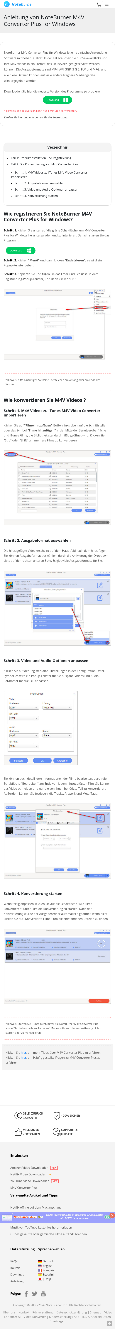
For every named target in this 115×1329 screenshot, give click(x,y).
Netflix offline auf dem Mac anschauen (36, 1207)
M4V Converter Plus (24, 1188)
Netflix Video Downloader (32, 1174)
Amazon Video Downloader (34, 1168)
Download (17, 1275)
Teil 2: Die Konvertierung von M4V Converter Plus (44, 164)
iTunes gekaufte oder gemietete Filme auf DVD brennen (48, 1234)
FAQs (13, 1261)
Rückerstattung (42, 1312)
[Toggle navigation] (106, 4)
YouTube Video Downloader (34, 1181)
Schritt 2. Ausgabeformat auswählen (39, 183)
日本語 (45, 1279)
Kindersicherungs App (64, 1317)
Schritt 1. (10, 230)
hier (23, 1053)
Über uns (9, 1312)
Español (46, 1275)
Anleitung (16, 1281)
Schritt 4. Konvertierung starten (36, 196)
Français (46, 1270)
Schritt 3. (10, 274)
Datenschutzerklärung (71, 1312)
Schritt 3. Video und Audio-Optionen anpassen (46, 189)
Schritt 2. (10, 260)
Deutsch (46, 1261)
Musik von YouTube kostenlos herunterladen (41, 1227)
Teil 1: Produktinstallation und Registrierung (41, 158)
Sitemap (95, 1312)
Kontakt (24, 1312)
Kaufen (15, 1268)
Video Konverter (35, 1317)
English (45, 1266)
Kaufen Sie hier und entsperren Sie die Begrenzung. (36, 117)
